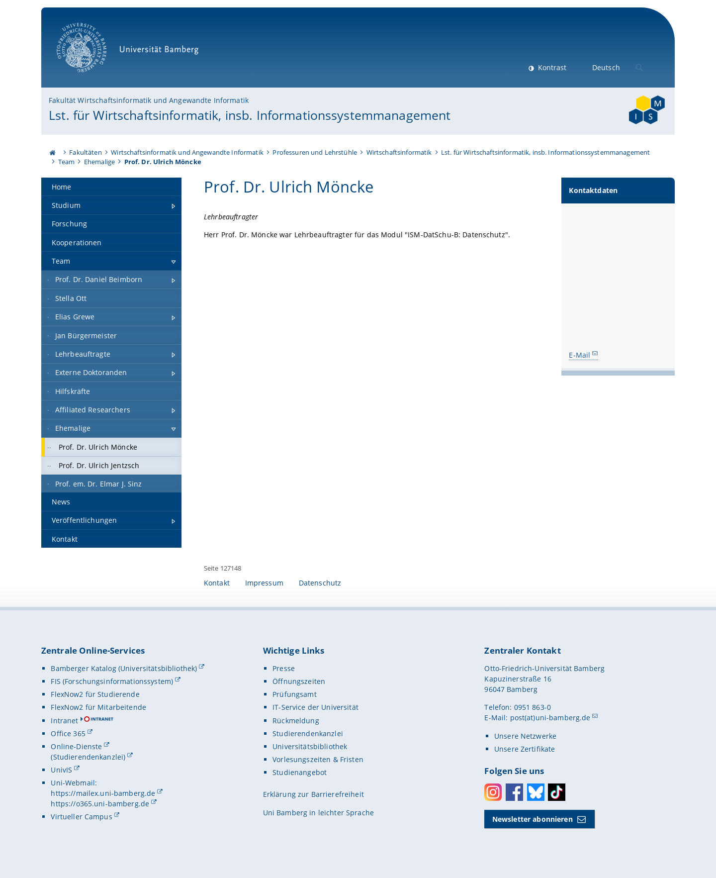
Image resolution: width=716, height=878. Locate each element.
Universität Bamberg (131, 52)
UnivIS (61, 770)
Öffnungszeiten (298, 681)
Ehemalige (99, 161)
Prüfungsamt (294, 694)
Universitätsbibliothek (309, 746)
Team (66, 161)
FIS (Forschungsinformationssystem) (112, 681)
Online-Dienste (76, 746)
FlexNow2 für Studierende (95, 694)
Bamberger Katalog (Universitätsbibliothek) (124, 668)
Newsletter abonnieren (532, 819)
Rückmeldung (295, 720)
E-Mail (580, 355)
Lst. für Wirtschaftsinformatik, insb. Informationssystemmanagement (249, 114)
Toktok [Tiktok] (556, 792)
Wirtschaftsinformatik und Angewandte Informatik (187, 152)
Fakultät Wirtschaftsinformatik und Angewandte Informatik (149, 100)
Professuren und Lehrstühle (314, 152)
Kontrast (551, 67)
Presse (283, 668)
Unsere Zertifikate (524, 749)
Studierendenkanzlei (307, 733)
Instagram (493, 792)
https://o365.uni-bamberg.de (100, 803)
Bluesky (535, 792)
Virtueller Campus (81, 816)
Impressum (264, 582)
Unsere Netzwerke (525, 736)
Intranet (64, 720)
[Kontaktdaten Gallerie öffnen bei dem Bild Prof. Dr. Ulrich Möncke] (618, 272)
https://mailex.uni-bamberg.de (103, 793)
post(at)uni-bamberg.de (550, 717)
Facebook (514, 792)
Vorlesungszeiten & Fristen (317, 759)
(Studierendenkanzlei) (88, 757)
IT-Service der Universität (315, 707)
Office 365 (68, 733)
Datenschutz (320, 582)
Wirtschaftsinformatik (399, 152)
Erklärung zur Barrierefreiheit (313, 794)
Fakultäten (85, 152)
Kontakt (217, 582)
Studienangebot (299, 772)
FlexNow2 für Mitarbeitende (98, 707)
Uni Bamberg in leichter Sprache (318, 812)
